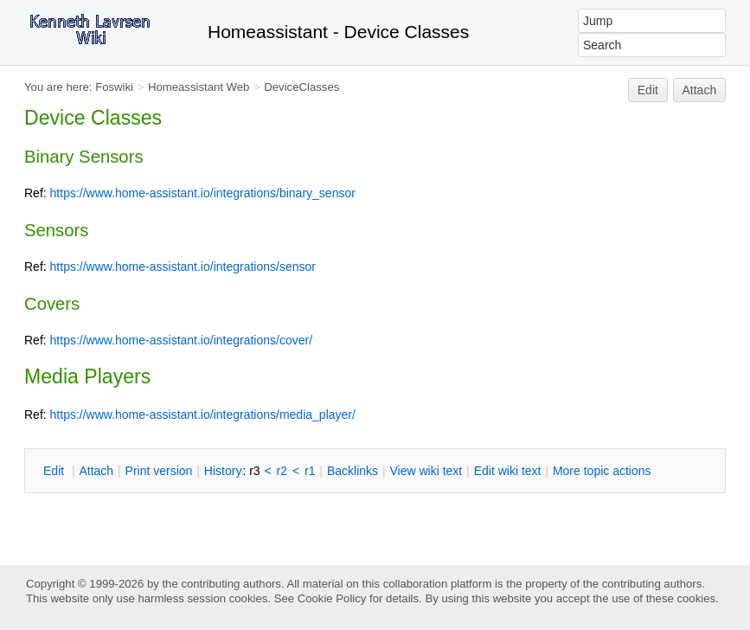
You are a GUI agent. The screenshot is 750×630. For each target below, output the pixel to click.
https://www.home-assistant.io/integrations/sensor (183, 266)
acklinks (352, 471)
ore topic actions (602, 471)
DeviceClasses (301, 86)
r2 (282, 471)
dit (55, 471)
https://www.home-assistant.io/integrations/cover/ (181, 340)
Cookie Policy (332, 598)
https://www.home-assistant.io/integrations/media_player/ (203, 414)
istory (223, 471)
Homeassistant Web (198, 86)
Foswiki (114, 86)
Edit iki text (508, 471)
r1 (309, 471)
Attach (700, 90)
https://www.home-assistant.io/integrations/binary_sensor (203, 193)
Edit (648, 90)
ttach (96, 471)
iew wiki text (425, 471)
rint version (159, 471)
